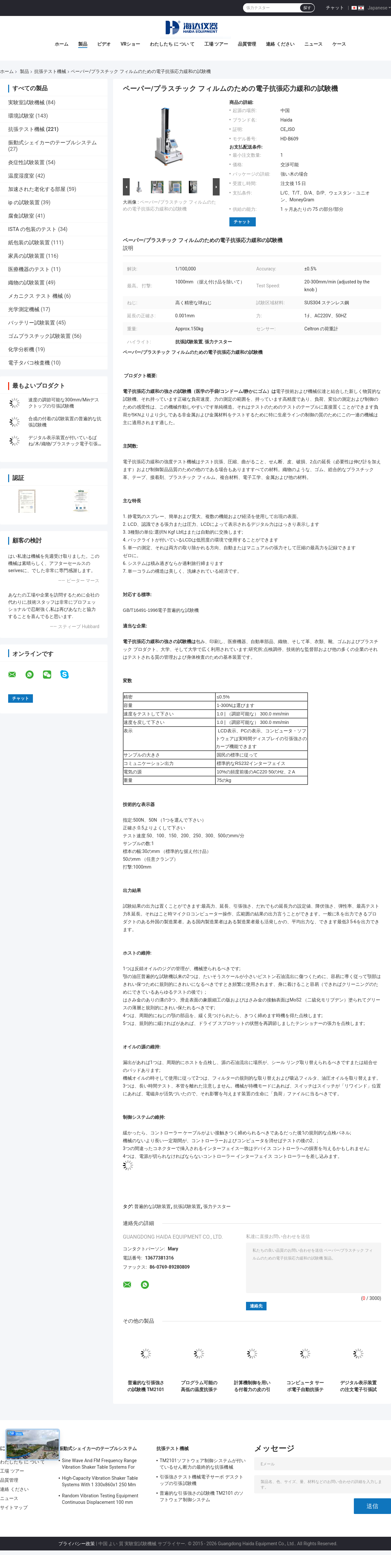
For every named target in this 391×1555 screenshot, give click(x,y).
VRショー (130, 44)
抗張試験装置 (187, 1206)
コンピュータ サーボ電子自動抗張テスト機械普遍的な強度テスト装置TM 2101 (305, 1386)
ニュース (313, 44)
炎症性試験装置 (26, 162)
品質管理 (247, 44)
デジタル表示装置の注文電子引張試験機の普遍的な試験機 (358, 1386)
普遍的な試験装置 (152, 1206)
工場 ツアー (216, 44)
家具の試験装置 (26, 256)
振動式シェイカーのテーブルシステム (52, 142)
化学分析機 (21, 349)
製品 (82, 44)
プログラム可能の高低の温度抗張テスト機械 (199, 1386)
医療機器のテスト (29, 269)
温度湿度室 (21, 176)
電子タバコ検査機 (29, 363)
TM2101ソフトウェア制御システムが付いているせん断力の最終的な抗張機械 (203, 1464)
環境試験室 (21, 116)
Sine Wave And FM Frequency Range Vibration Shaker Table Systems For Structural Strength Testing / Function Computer (100, 1465)
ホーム (61, 44)
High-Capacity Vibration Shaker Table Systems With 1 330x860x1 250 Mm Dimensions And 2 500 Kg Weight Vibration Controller (100, 1482)
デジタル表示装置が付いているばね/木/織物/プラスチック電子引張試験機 (63, 444)
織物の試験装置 (26, 283)
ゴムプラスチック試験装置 (39, 336)
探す (307, 8)
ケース (339, 44)
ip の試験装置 (24, 202)
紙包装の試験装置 (29, 242)
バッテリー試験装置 (31, 323)
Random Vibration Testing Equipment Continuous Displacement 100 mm (100, 1499)
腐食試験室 (21, 216)
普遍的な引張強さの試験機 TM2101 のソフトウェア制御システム (145, 1386)
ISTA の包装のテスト (32, 229)
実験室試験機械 (26, 102)
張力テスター (217, 1206)
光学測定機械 (23, 309)
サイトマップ (14, 1507)
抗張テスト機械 (50, 71)
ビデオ (104, 44)
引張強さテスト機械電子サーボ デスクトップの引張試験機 (201, 1480)
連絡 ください (280, 44)
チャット (335, 7)
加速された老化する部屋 (36, 189)
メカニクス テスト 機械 (35, 296)
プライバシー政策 (76, 1543)
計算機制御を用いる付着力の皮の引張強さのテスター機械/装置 (252, 1386)
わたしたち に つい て (172, 44)
